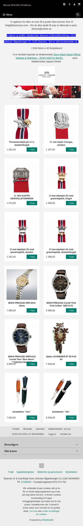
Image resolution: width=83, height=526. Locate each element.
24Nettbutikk (48, 520)
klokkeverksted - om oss (59, 429)
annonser (40, 429)
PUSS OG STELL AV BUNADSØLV (28, 434)
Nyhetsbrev (71, 472)
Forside (16, 429)
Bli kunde (27, 429)
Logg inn (52, 434)
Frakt (11, 472)
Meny (7, 14)
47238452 (26, 482)
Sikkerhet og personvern (49, 472)
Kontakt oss (65, 434)
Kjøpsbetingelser (25, 472)
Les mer (33, 511)
